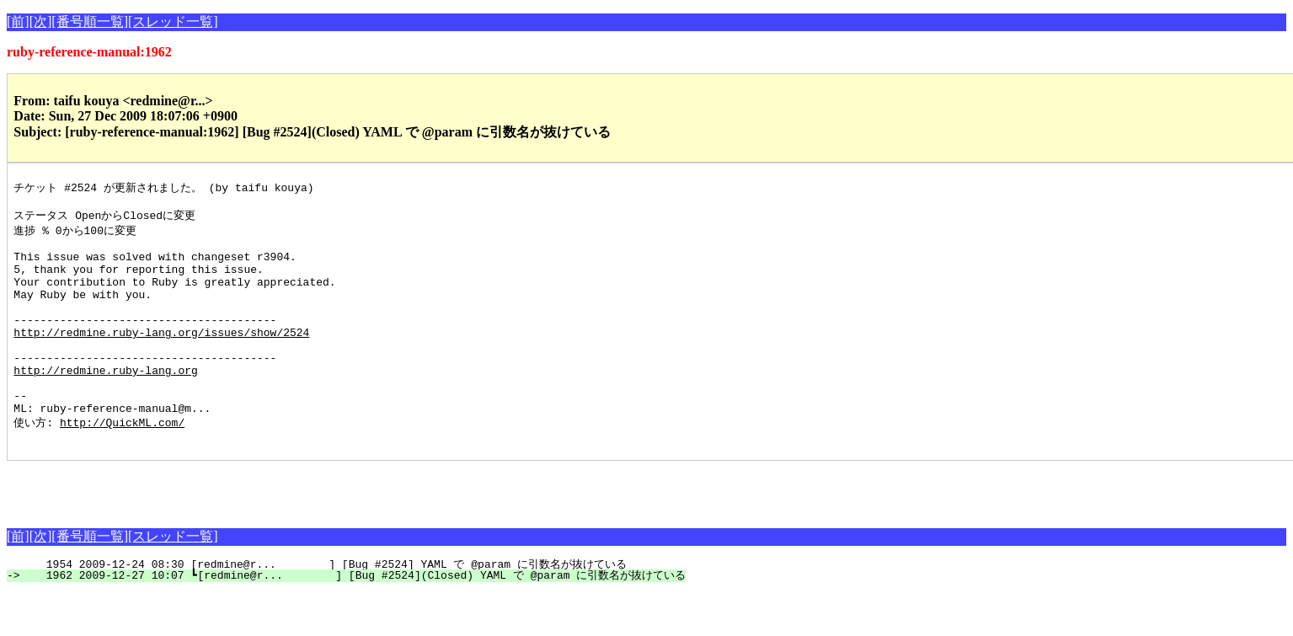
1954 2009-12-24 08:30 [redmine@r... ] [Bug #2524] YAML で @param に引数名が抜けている (326, 608)
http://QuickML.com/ (122, 463)
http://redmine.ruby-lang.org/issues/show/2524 (161, 357)
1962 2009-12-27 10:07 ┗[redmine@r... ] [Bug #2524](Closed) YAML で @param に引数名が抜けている (356, 619)
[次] (40, 21)
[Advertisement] (204, 530)
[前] (18, 21)
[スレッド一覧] (173, 21)
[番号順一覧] (89, 21)
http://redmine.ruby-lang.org (105, 402)
